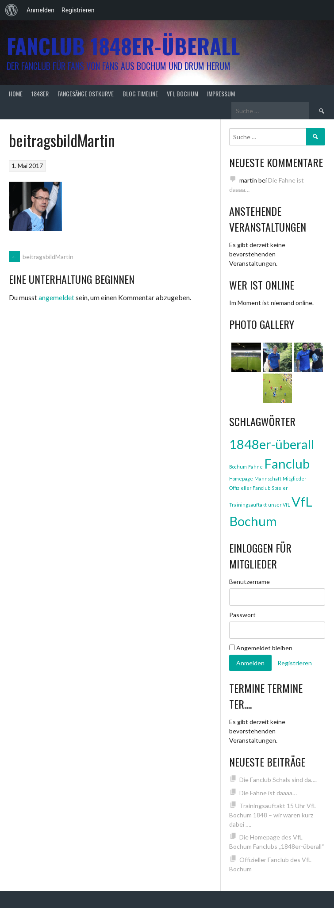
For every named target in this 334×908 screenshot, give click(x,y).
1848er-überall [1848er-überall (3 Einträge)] (271, 444)
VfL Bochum (182, 93)
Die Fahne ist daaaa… (268, 793)
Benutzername (249, 581)
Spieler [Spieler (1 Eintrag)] (280, 488)
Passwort (242, 614)
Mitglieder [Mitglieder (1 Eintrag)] (295, 478)
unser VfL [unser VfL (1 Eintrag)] (279, 504)
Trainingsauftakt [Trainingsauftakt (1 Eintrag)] (248, 504)
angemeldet (56, 297)
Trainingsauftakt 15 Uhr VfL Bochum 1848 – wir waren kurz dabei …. (272, 815)
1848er (40, 93)
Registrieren (77, 10)
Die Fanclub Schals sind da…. (278, 779)
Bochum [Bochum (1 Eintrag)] (238, 466)
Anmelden (40, 10)
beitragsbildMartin (41, 256)
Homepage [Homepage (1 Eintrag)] (241, 478)
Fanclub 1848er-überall (123, 45)
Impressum (221, 93)
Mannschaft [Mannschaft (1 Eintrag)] (267, 478)
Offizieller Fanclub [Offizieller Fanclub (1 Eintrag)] (249, 488)
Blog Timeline (140, 93)
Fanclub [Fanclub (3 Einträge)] (287, 463)
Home (16, 93)
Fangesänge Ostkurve (86, 93)
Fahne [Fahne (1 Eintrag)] (255, 466)
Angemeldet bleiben (260, 648)
